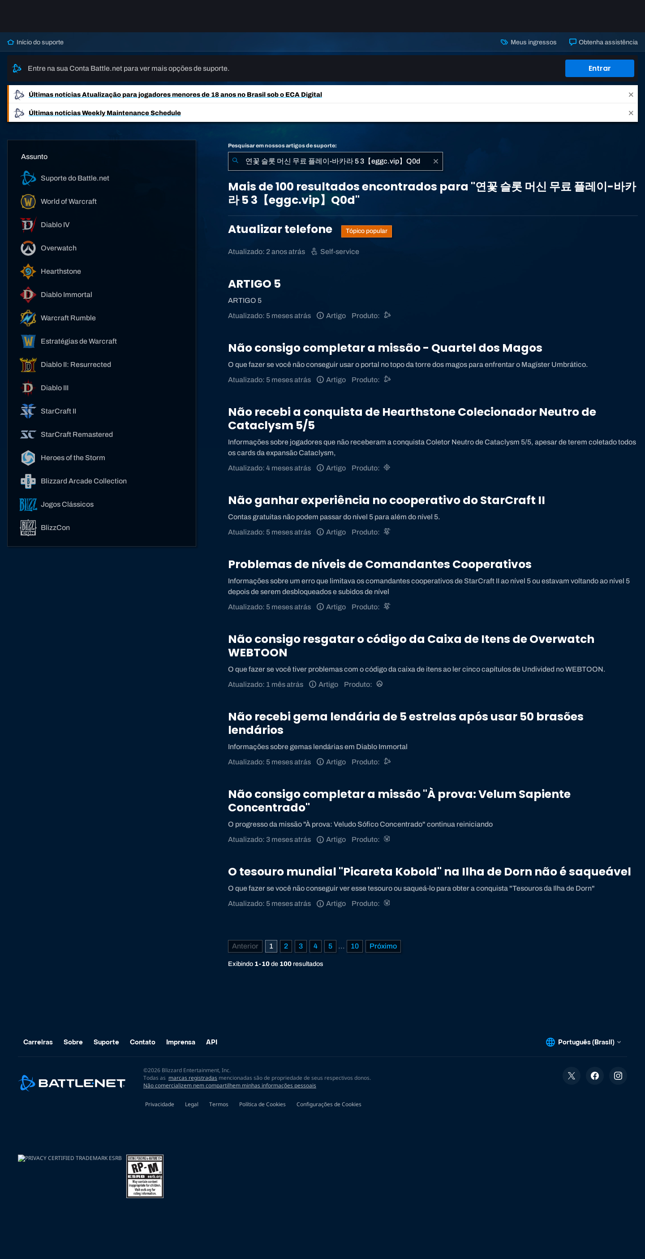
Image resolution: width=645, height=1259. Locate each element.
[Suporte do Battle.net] (387, 315)
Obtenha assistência (603, 42)
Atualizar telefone (281, 229)
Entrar (600, 68)
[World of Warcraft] (387, 839)
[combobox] (335, 161)
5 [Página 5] (330, 946)
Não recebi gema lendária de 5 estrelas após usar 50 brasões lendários (406, 723)
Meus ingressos (528, 42)
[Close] (631, 94)
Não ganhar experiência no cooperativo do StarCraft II (386, 500)
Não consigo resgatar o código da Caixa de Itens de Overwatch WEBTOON (411, 645)
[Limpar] (436, 161)
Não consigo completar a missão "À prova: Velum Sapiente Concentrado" (399, 800)
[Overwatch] (380, 684)
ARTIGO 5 (254, 284)
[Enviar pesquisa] (235, 161)
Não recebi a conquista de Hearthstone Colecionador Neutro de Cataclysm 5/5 (412, 418)
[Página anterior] (245, 946)
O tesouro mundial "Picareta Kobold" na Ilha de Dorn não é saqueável (429, 872)
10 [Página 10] (355, 946)
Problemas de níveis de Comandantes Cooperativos (380, 564)
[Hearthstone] (387, 468)
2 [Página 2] (286, 946)
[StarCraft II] (387, 532)
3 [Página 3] (301, 946)
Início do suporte (35, 42)
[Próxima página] (383, 946)
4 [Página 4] (316, 946)
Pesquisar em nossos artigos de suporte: (282, 145)
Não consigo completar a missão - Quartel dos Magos (385, 348)
